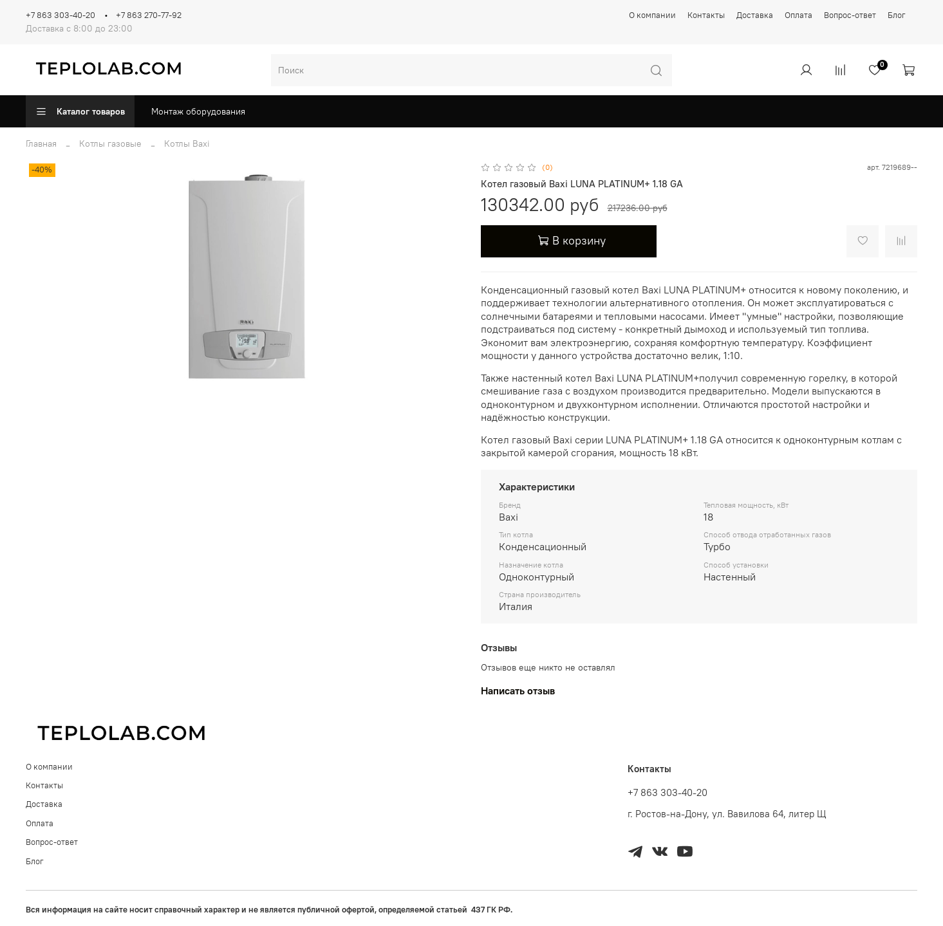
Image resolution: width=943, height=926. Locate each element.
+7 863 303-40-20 (60, 15)
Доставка (754, 15)
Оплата (798, 15)
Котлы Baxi (187, 143)
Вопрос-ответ (850, 15)
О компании (652, 15)
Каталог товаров (80, 111)
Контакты (706, 15)
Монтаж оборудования (198, 111)
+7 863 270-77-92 (149, 15)
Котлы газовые (110, 143)
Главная (41, 143)
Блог (897, 15)
